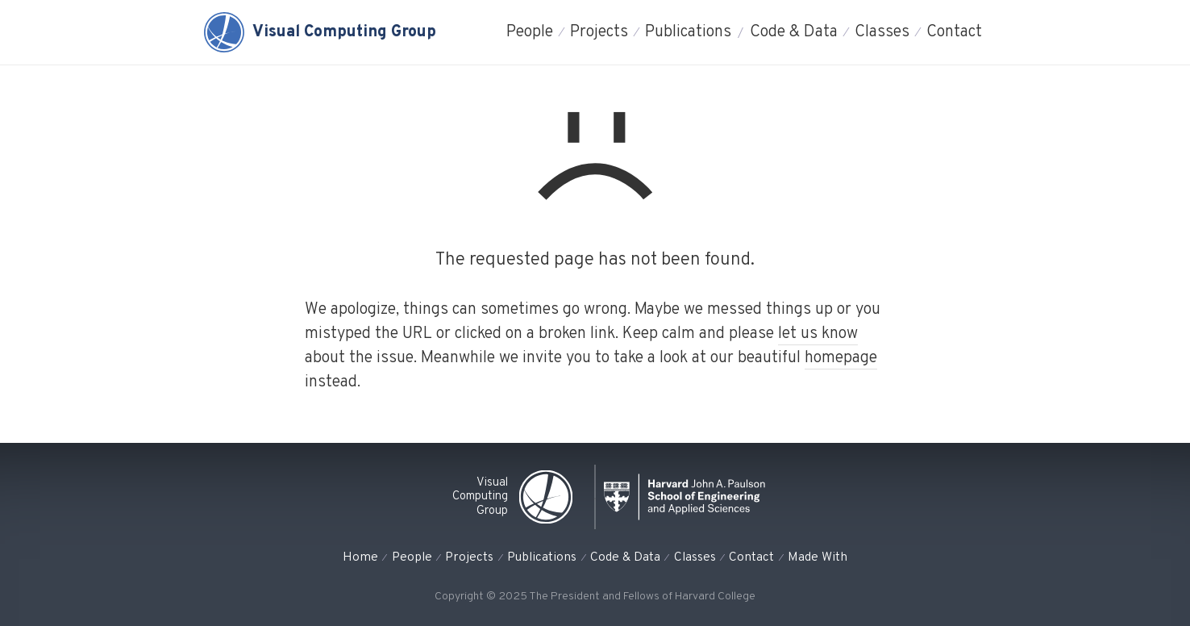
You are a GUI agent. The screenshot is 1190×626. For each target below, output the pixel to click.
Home (360, 557)
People (529, 32)
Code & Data (794, 32)
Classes (882, 32)
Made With (817, 557)
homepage (841, 358)
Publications (688, 32)
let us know (818, 333)
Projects (599, 32)
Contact (954, 32)
